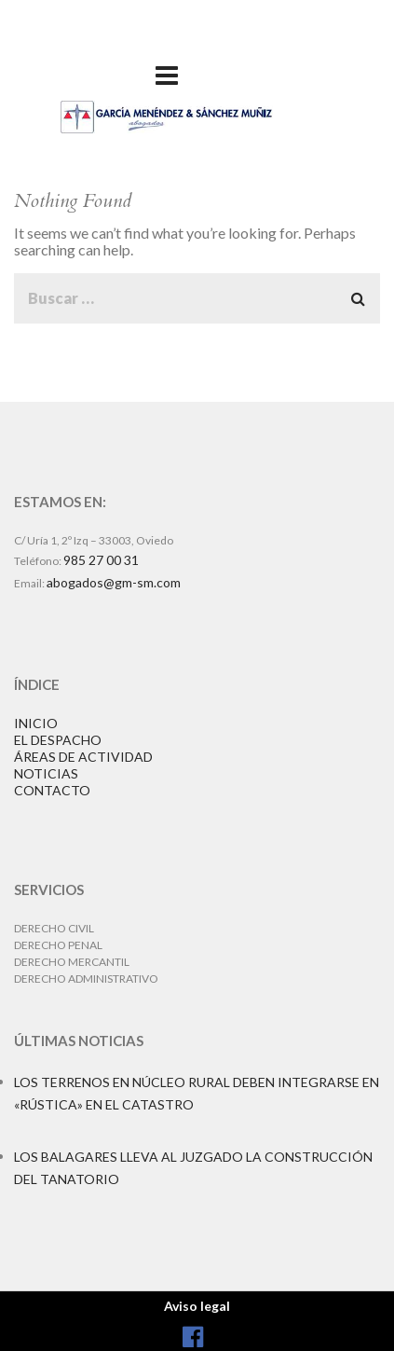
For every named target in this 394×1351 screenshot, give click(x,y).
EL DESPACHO (58, 740)
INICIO (36, 723)
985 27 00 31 (101, 560)
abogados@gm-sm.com (114, 582)
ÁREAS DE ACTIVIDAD (83, 757)
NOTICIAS (46, 773)
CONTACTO (52, 790)
